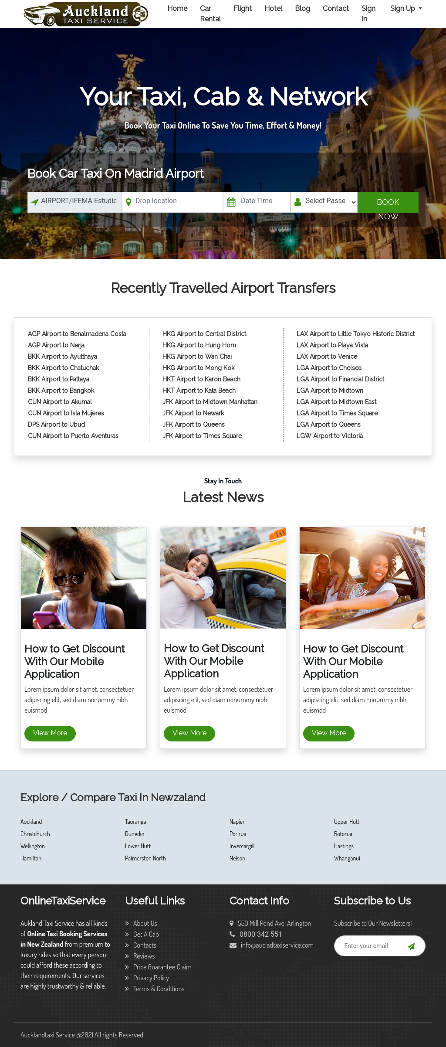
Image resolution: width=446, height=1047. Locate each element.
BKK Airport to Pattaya (59, 379)
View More (50, 733)
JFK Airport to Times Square (202, 435)
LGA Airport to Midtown (330, 390)
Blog (302, 8)
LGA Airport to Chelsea (329, 367)
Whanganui (347, 858)
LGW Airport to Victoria (330, 435)
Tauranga (135, 821)
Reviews (140, 956)
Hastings (344, 846)
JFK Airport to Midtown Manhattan (209, 401)
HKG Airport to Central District (204, 333)
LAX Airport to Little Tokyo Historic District (356, 333)
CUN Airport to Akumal (61, 401)
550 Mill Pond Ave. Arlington (270, 923)
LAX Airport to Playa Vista (332, 345)
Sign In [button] (368, 13)
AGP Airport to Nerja (56, 345)
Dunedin (134, 833)
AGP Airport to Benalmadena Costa (77, 333)
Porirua (238, 833)
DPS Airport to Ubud (56, 424)
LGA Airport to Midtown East (336, 401)
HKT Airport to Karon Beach (201, 379)
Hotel (273, 8)
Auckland (31, 821)
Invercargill (242, 846)
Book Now (388, 205)
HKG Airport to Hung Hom (199, 345)
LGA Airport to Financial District (340, 379)
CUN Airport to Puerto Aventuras (73, 435)
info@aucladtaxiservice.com (272, 945)
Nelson (237, 858)
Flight (242, 8)
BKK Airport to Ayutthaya (63, 356)
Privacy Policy (147, 977)
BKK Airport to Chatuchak (63, 367)
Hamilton (30, 858)
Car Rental (210, 13)
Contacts (140, 945)
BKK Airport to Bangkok (61, 390)
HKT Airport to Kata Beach (199, 390)
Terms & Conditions (155, 988)
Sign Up (403, 8)
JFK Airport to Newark (193, 413)
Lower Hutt (138, 846)
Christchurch (35, 833)
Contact (336, 8)
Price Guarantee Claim (158, 966)
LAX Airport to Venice (327, 356)
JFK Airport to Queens (193, 424)
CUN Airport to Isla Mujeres (67, 413)
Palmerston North (145, 858)
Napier (237, 821)
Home (177, 8)
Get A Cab (142, 934)
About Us (141, 923)
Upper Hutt (346, 821)
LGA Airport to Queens (329, 424)
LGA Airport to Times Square (337, 413)
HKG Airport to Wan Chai (197, 356)
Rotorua (343, 833)
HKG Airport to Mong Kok (198, 367)
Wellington (32, 846)
